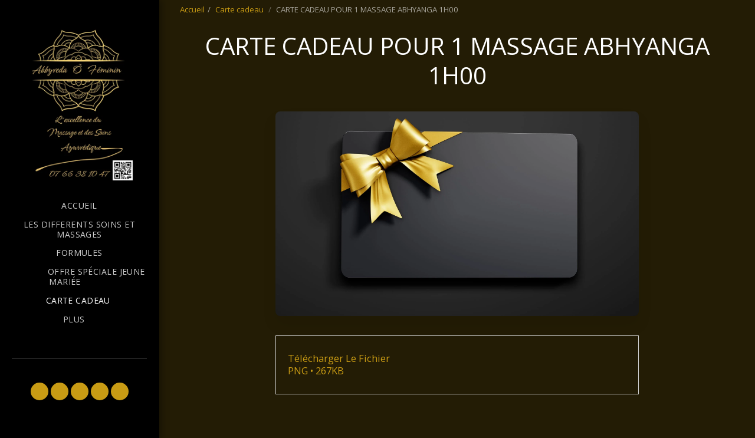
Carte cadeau (240, 9)
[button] (39, 391)
